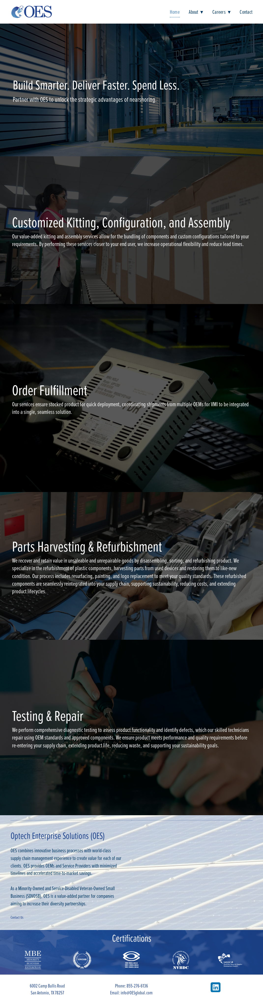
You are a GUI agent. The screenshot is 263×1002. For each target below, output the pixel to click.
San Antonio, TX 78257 (47, 992)
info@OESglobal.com (137, 992)
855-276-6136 (137, 985)
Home (175, 11)
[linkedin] (215, 987)
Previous (7, 90)
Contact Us (17, 917)
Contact (246, 11)
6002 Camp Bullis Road (47, 985)
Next (256, 90)
